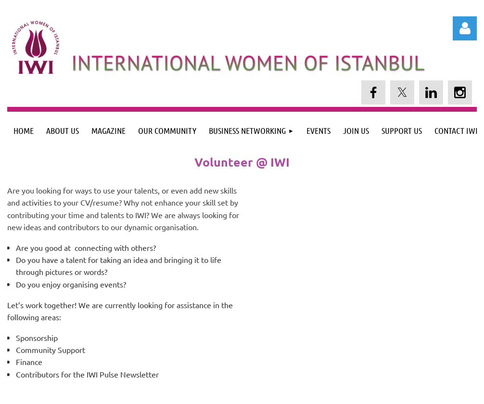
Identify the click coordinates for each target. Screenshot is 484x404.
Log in (465, 28)
